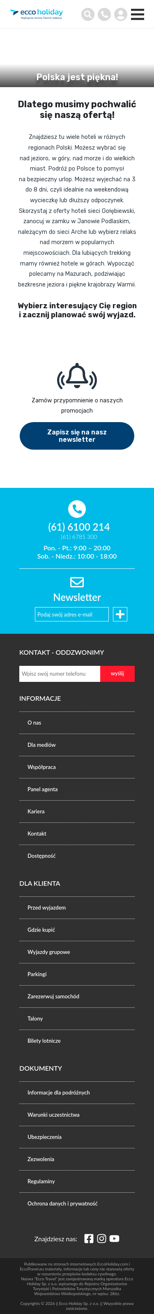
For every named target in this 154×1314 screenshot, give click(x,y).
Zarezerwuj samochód (53, 996)
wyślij (117, 673)
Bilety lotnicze (44, 1040)
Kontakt (37, 833)
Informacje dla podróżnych (59, 1092)
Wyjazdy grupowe (49, 952)
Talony (35, 1018)
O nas (34, 722)
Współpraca (42, 767)
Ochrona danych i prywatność (63, 1203)
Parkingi (37, 974)
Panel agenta (42, 789)
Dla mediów (42, 744)
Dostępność (41, 855)
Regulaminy (41, 1181)
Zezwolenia (41, 1159)
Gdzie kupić (41, 929)
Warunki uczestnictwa (54, 1114)
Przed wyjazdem (47, 907)
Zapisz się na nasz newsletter (77, 435)
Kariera (36, 811)
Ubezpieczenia (45, 1137)
